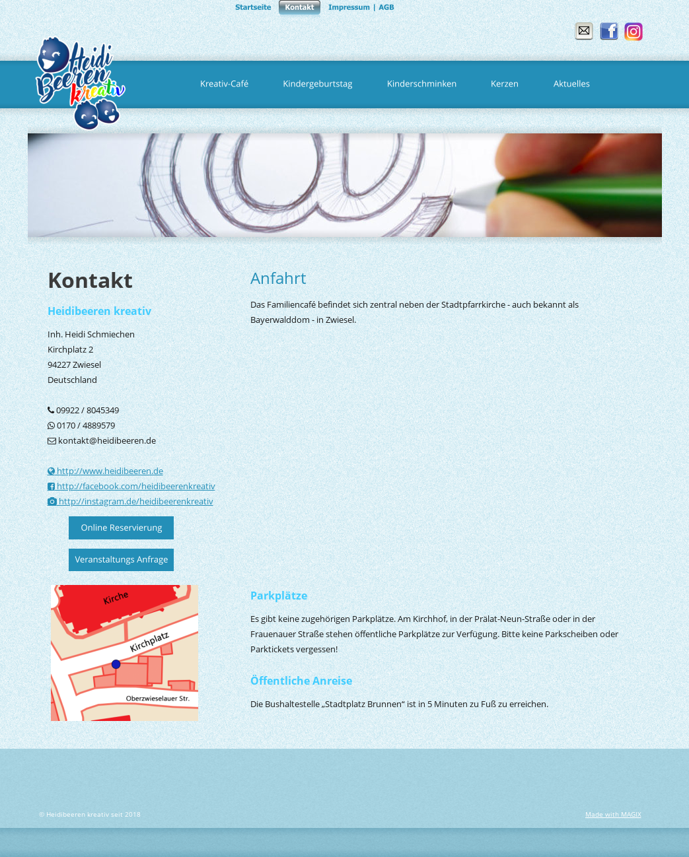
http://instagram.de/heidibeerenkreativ (135, 501)
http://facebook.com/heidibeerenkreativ (135, 486)
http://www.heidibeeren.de (109, 471)
